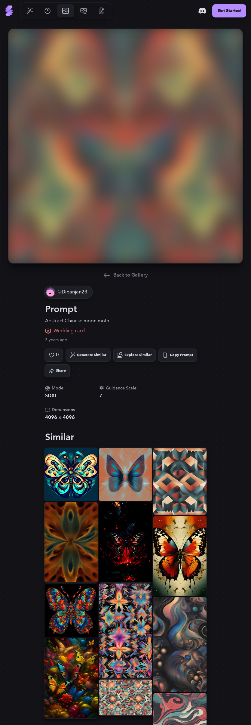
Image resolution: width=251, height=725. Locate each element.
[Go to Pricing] (84, 11)
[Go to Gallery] (66, 11)
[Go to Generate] (29, 11)
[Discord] (202, 11)
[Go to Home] (9, 11)
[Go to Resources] (102, 11)
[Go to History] (47, 11)
